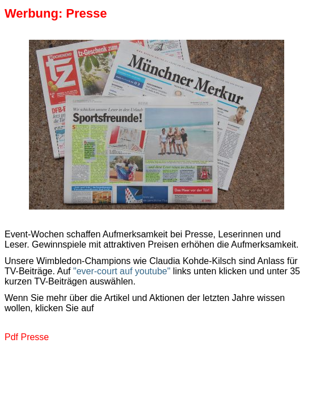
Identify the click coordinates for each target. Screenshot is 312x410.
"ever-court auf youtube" (121, 271)
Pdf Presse (27, 337)
